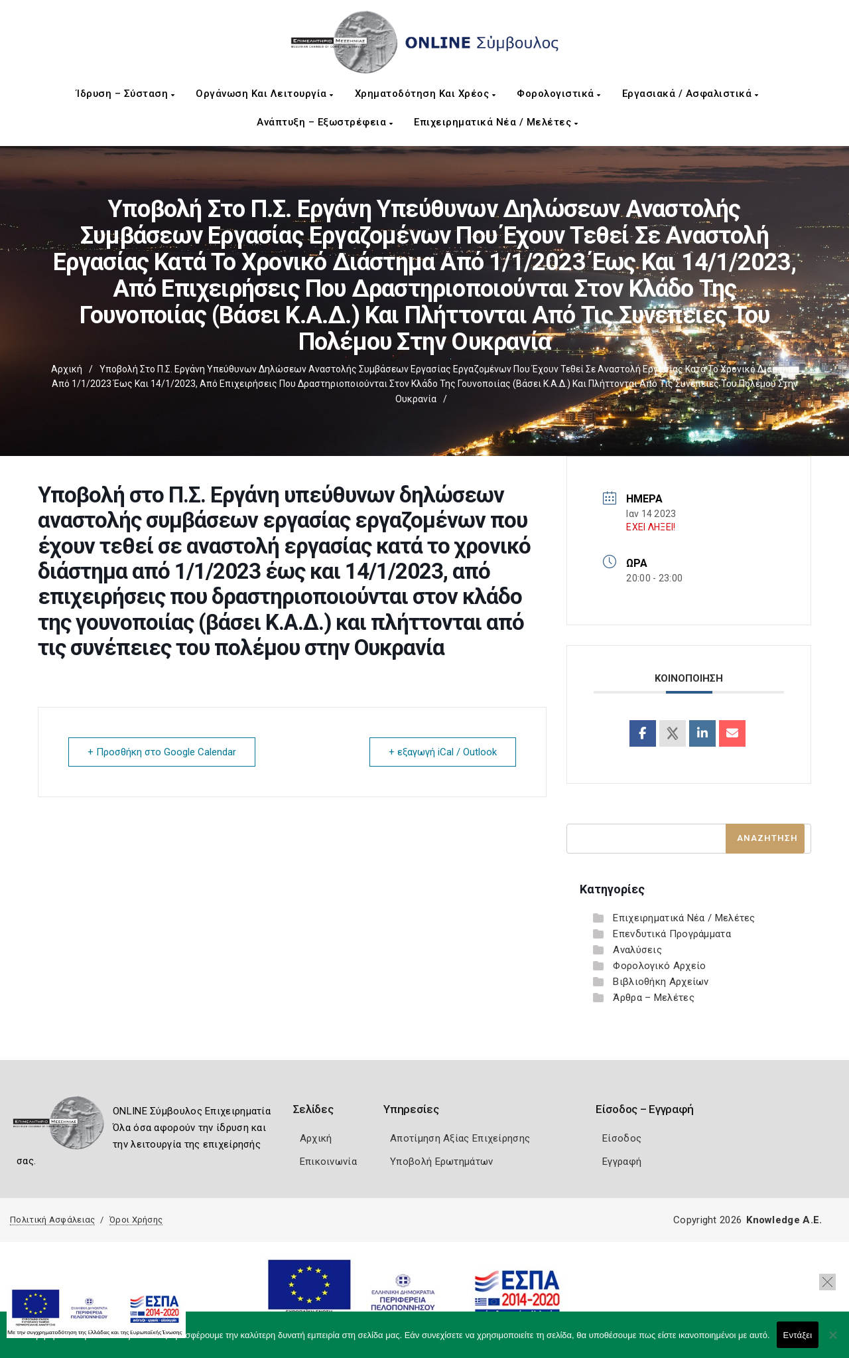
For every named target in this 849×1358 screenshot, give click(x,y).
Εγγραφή (621, 1162)
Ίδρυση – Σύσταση (125, 94)
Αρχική (66, 369)
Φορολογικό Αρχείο (659, 966)
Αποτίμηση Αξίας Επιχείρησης (460, 1138)
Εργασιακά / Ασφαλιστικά (690, 94)
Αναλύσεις (637, 950)
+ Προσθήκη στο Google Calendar (162, 752)
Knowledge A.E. (784, 1220)
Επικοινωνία (328, 1162)
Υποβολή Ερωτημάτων (441, 1162)
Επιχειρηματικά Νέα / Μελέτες (496, 122)
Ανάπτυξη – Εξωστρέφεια (325, 122)
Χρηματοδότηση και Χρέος (425, 94)
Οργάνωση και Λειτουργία (265, 94)
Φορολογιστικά (559, 94)
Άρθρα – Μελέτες (653, 998)
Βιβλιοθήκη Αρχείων (660, 982)
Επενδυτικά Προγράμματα (672, 934)
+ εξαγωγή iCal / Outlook (443, 752)
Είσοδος (621, 1138)
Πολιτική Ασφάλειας (52, 1220)
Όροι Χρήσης (136, 1220)
